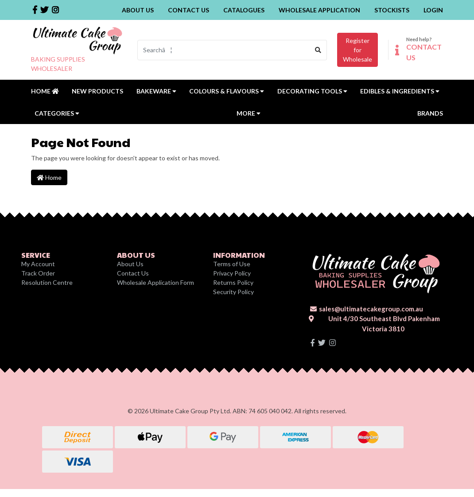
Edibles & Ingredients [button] (399, 91)
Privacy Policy (232, 273)
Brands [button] (430, 113)
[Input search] (223, 50)
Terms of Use (231, 264)
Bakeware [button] (156, 91)
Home (45, 91)
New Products (97, 91)
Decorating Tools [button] (312, 91)
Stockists (391, 10)
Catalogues (243, 10)
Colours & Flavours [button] (226, 91)
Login (433, 10)
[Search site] (318, 50)
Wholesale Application (319, 10)
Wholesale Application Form (155, 282)
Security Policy (233, 291)
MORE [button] (248, 113)
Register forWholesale (357, 50)
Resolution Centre (47, 282)
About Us (138, 10)
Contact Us (188, 10)
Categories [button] (57, 113)
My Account (38, 264)
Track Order (38, 273)
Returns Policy (233, 282)
